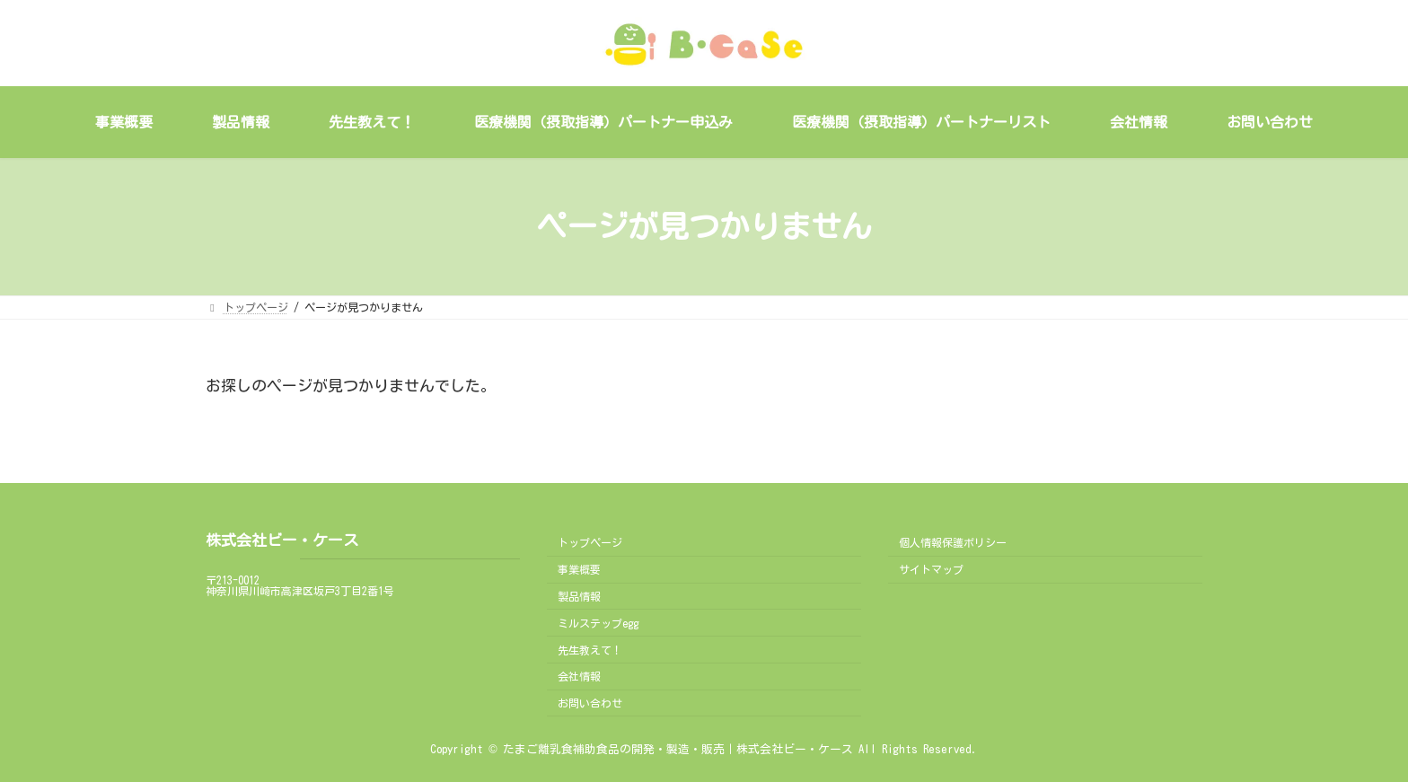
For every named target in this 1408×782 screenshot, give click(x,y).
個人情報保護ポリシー (953, 542)
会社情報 (579, 676)
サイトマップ (931, 569)
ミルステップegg (598, 623)
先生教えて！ (590, 649)
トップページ (590, 542)
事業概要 (579, 569)
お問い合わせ (590, 703)
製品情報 (579, 596)
